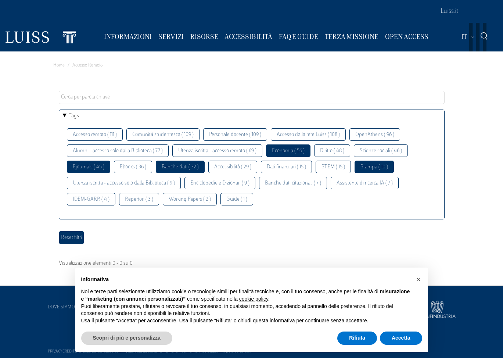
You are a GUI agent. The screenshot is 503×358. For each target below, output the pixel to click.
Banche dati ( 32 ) (180, 167)
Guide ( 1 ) (236, 199)
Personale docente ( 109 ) (235, 134)
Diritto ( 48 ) (332, 151)
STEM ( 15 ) (333, 167)
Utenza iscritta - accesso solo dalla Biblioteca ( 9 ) (124, 183)
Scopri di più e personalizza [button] (127, 338)
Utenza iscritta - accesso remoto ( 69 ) (217, 151)
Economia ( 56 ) (288, 151)
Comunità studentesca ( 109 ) (163, 134)
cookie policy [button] (253, 299)
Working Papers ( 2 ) (190, 199)
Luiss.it (449, 11)
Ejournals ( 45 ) (88, 167)
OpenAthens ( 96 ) (374, 134)
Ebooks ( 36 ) (133, 167)
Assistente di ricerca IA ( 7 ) (365, 183)
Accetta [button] (401, 338)
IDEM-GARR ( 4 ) (91, 199)
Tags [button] (74, 116)
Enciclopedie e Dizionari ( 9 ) (219, 183)
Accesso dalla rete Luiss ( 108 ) (308, 134)
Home (59, 65)
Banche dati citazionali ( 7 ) (293, 183)
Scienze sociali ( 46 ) (381, 151)
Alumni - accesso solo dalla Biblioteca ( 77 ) (118, 151)
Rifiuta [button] (357, 338)
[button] (418, 279)
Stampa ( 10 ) (374, 167)
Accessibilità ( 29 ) (232, 167)
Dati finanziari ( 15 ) (286, 167)
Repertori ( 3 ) (139, 199)
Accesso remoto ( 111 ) (95, 134)
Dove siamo (61, 307)
